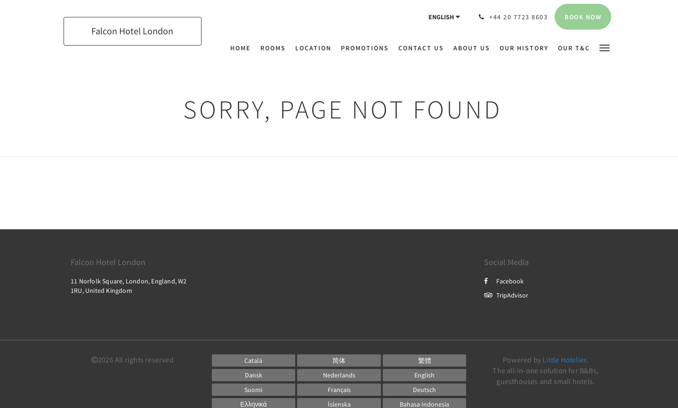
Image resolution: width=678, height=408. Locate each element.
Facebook (504, 281)
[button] (604, 47)
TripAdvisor (506, 295)
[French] (339, 390)
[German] (425, 390)
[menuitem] (243, 48)
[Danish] (254, 375)
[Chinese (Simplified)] (339, 360)
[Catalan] (254, 360)
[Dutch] (339, 375)
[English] (425, 375)
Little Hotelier (564, 359)
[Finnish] (254, 390)
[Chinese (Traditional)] (425, 360)
